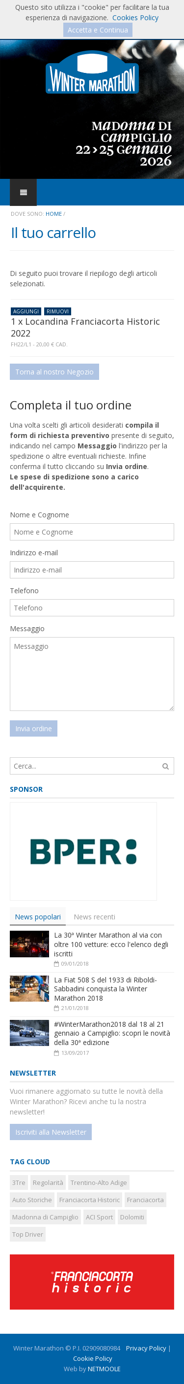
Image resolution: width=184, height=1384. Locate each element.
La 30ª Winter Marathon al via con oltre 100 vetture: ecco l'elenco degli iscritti (111, 944)
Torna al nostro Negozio (54, 371)
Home (54, 213)
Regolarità (48, 1182)
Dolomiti (132, 1217)
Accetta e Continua (98, 29)
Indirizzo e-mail (34, 552)
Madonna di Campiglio (45, 1217)
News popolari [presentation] (38, 916)
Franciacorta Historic (89, 1199)
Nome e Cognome (39, 514)
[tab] (38, 916)
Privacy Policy (146, 1348)
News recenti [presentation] (94, 916)
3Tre (19, 1182)
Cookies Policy (135, 17)
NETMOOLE (104, 1368)
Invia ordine (33, 728)
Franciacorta (145, 1199)
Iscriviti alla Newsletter (50, 1132)
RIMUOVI (58, 311)
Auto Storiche (32, 1199)
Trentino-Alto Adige (99, 1182)
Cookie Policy (92, 1358)
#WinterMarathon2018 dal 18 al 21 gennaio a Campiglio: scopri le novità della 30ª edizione (112, 1033)
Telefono (24, 590)
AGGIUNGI (26, 311)
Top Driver (27, 1234)
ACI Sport (99, 1217)
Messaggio (27, 628)
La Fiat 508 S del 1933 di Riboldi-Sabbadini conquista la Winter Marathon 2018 (105, 989)
